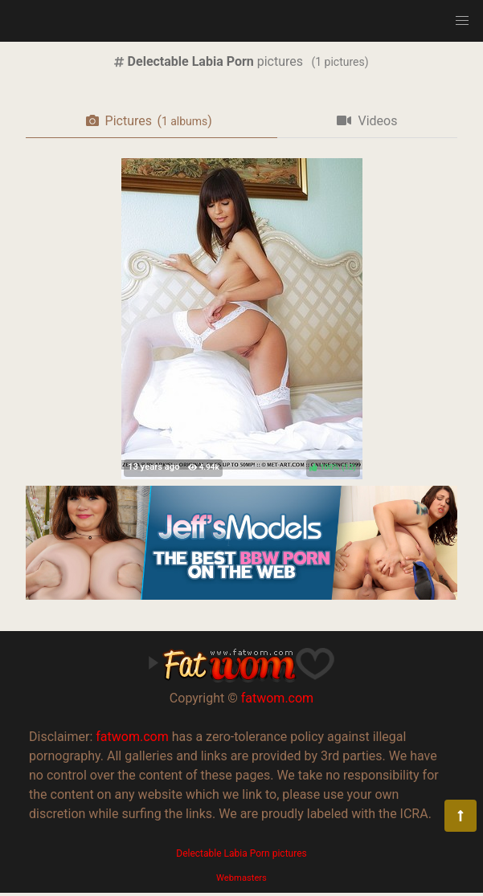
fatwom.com (277, 698)
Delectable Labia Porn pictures (241, 853)
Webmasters (241, 878)
